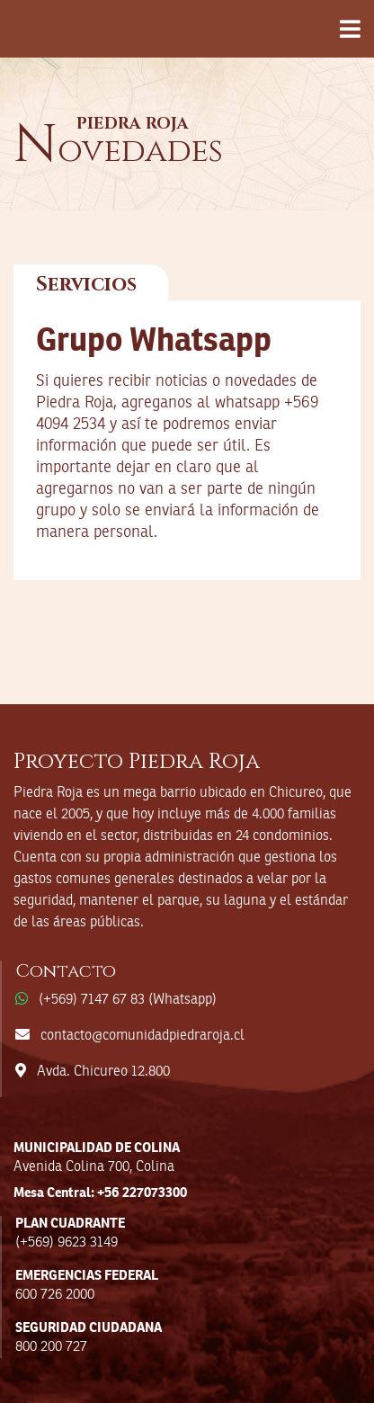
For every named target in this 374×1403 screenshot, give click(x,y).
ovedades (118, 151)
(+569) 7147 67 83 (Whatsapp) (128, 1000)
